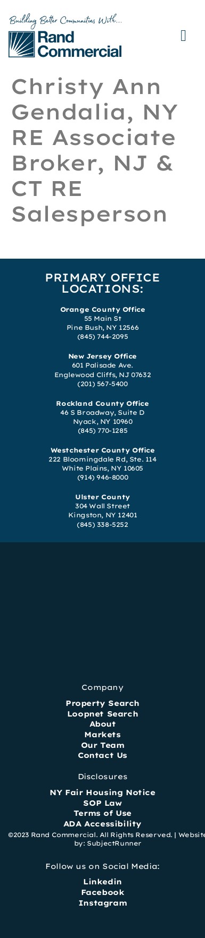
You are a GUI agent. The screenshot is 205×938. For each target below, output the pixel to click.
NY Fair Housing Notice (102, 792)
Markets (102, 734)
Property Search (102, 703)
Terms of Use (102, 813)
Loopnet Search (102, 714)
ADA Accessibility (102, 824)
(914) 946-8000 (102, 477)
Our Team (103, 745)
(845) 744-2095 (102, 336)
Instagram (102, 903)
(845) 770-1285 (102, 430)
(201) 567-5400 (102, 384)
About (102, 724)
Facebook (103, 892)
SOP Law (102, 803)
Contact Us (102, 755)
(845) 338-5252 (102, 524)
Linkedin (102, 881)
